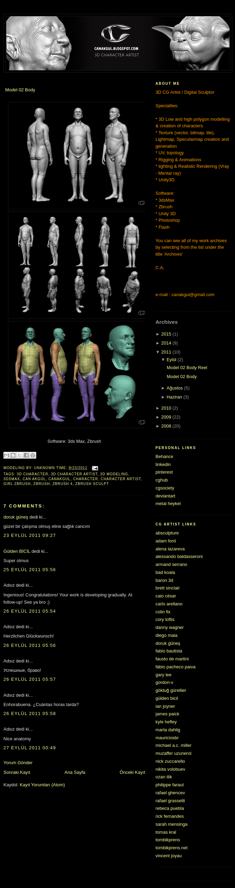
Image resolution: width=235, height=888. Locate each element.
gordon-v (164, 682)
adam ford (166, 540)
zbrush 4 (63, 484)
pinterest (164, 472)
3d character (32, 474)
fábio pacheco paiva (176, 666)
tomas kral (166, 832)
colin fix (163, 611)
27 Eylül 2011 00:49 (29, 747)
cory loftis (165, 619)
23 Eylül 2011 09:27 (29, 535)
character (85, 479)
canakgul (59, 479)
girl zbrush (17, 484)
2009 (166, 417)
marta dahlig (168, 729)
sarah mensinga (172, 824)
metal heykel (168, 503)
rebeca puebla (170, 808)
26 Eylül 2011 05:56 (29, 645)
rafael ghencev (170, 792)
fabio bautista (169, 650)
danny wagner (170, 627)
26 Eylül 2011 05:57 (29, 679)
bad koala (165, 572)
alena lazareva (170, 548)
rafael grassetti (170, 800)
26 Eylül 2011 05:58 (29, 713)
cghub (162, 480)
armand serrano (171, 564)
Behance (164, 456)
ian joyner (165, 706)
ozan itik (164, 776)
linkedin (163, 464)
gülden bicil (167, 698)
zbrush (42, 484)
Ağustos (175, 388)
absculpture (167, 532)
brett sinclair (168, 588)
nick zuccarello (170, 761)
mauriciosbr (167, 737)
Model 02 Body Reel (187, 367)
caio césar (166, 595)
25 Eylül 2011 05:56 (29, 569)
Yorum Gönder (17, 762)
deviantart (165, 495)
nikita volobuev (170, 769)
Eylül (171, 359)
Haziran (174, 397)
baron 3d (164, 580)
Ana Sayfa (75, 772)
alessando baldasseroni (179, 556)
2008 (166, 426)
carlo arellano (169, 603)
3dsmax (11, 479)
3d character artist (74, 474)
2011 (166, 352)
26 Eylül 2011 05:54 (29, 611)
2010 (166, 408)
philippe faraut (170, 784)
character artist (121, 479)
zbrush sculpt (92, 484)
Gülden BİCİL (16, 551)
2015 (166, 334)
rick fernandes (170, 816)
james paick (167, 713)
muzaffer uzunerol (173, 753)
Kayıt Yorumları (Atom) (42, 784)
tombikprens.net (172, 847)
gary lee (163, 674)
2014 (166, 343)
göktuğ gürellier (171, 690)
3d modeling (114, 474)
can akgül (34, 479)
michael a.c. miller (173, 745)
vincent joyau (169, 855)
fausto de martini (172, 658)
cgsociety (165, 488)
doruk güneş (15, 517)
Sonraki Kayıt (16, 772)
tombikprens (168, 839)
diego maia (167, 635)
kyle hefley (166, 721)
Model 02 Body (20, 89)
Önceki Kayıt (132, 772)
